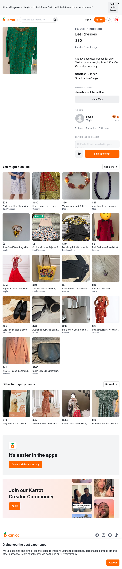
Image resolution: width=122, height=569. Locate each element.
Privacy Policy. (69, 554)
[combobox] (36, 20)
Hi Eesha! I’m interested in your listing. (97, 144)
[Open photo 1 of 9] (20, 50)
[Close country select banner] (118, 3)
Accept (113, 562)
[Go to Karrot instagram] (103, 535)
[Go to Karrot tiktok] (116, 535)
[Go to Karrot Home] (11, 535)
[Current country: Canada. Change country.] (116, 19)
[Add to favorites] (79, 154)
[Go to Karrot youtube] (110, 535)
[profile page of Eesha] (79, 118)
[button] (110, 167)
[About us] (109, 20)
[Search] (55, 19)
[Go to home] (9, 19)
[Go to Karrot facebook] (97, 535)
